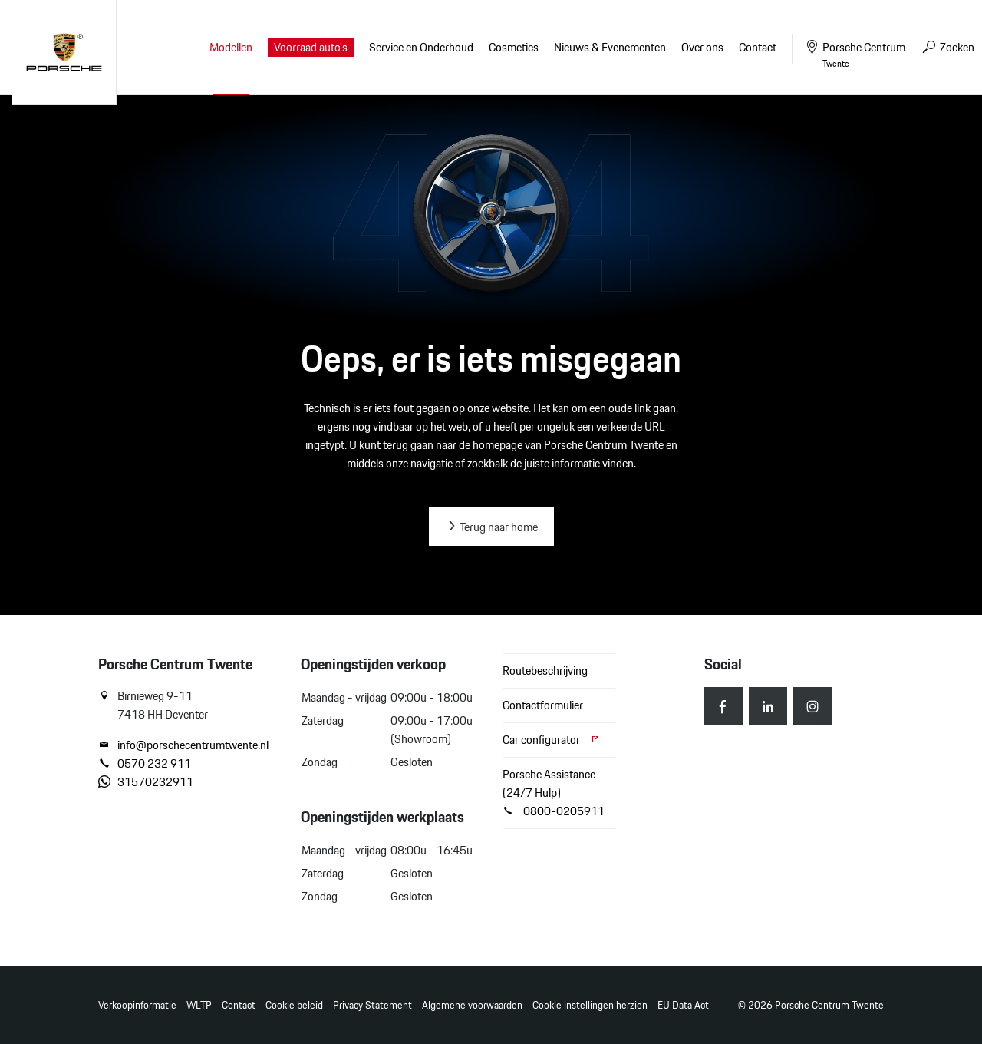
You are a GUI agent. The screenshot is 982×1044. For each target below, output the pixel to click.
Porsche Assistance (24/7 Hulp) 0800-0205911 (554, 793)
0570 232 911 (144, 764)
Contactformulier (543, 705)
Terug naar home (491, 527)
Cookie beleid (294, 1005)
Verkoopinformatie (137, 1005)
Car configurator (552, 739)
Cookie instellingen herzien (590, 1005)
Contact (238, 1005)
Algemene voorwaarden (472, 1005)
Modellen (230, 47)
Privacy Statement (372, 1005)
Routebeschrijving (545, 670)
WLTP (199, 1005)
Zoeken (947, 47)
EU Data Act (683, 1005)
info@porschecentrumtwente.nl (183, 745)
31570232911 (145, 782)
